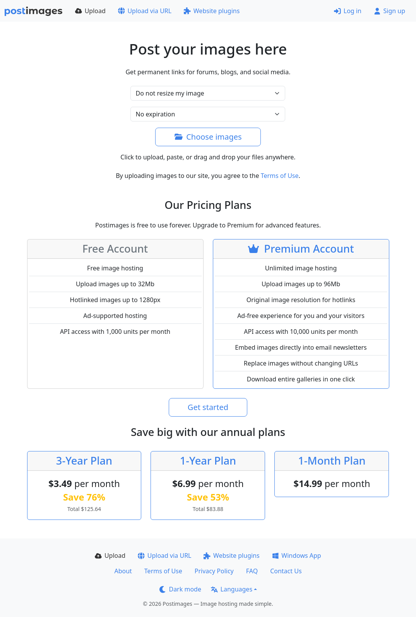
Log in (347, 11)
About (123, 571)
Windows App (296, 555)
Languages (231, 589)
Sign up (389, 11)
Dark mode (180, 589)
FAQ (252, 571)
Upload (90, 11)
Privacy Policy (214, 571)
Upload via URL (144, 11)
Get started (208, 407)
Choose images (207, 137)
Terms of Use (280, 175)
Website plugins (212, 11)
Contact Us (285, 571)
